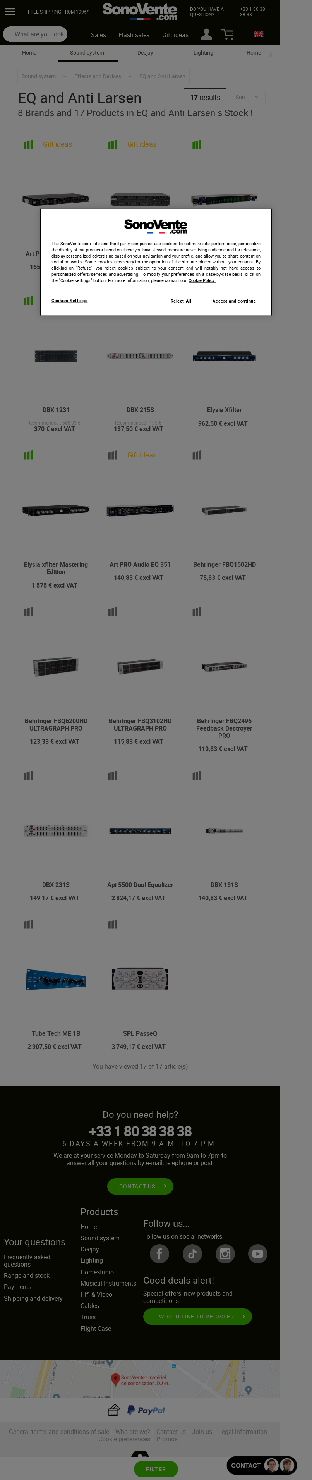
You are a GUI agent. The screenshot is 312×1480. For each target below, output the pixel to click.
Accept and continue (234, 301)
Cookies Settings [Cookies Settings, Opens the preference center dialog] (69, 300)
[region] (156, 262)
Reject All (181, 301)
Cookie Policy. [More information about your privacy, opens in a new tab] (202, 280)
